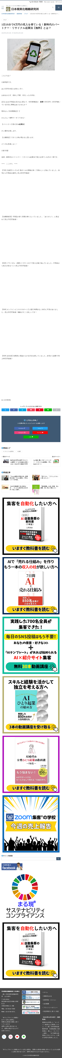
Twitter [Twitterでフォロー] (40, 428)
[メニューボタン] (3, 7)
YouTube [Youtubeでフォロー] (40, 432)
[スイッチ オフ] (53, 7)
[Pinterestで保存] (39, 409)
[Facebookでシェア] (14, 409)
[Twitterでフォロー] (4, 1037)
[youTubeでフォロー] (17, 1037)
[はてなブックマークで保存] (22, 409)
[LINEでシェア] (48, 409)
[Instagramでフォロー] (10, 1037)
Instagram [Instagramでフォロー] (21, 432)
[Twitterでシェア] (5, 409)
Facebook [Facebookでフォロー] (22, 428)
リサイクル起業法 (9, 451)
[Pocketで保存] (31, 409)
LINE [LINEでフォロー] (31, 437)
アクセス (59, 2)
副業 (19, 451)
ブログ (5, 19)
